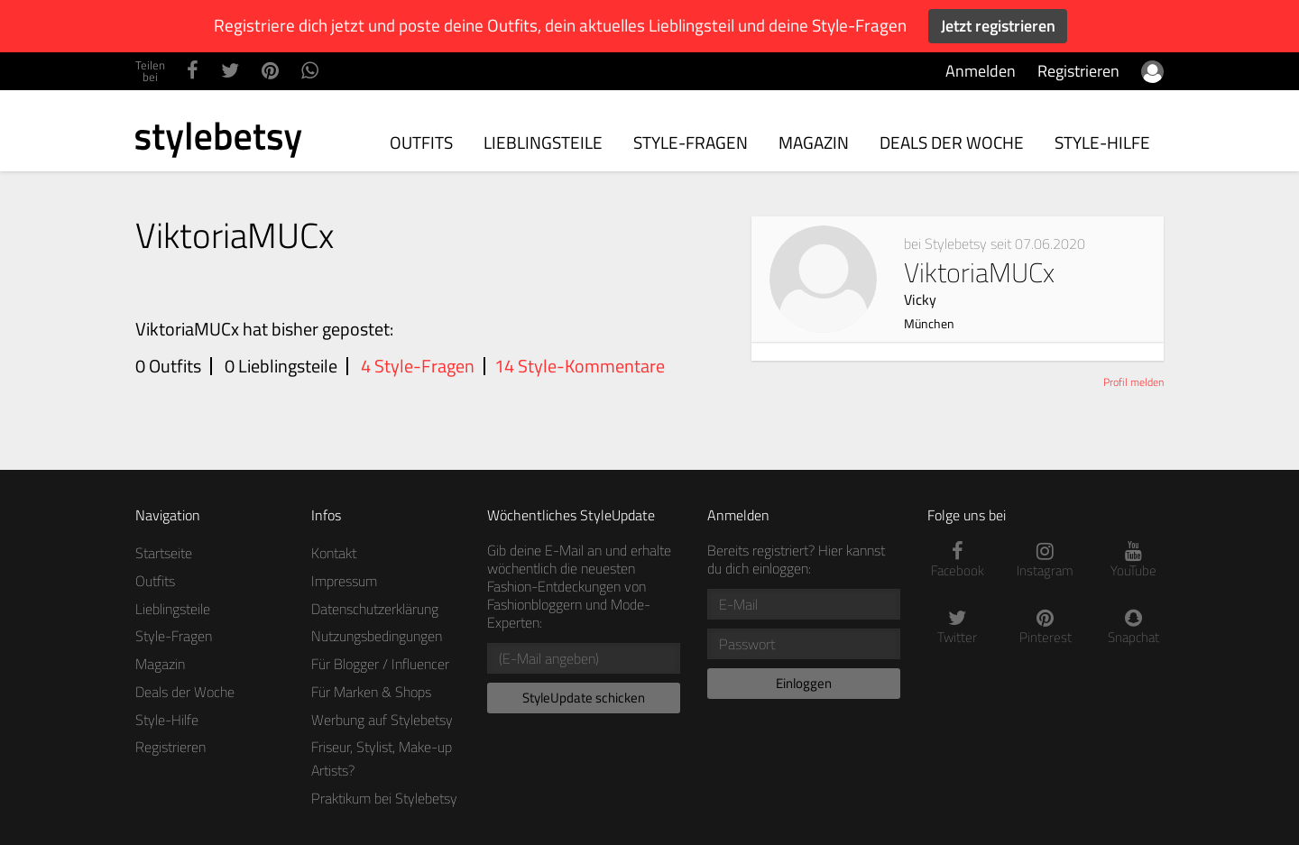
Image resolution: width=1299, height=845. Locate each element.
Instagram (1045, 560)
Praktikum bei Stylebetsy (384, 798)
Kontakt (333, 553)
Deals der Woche (952, 142)
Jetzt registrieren (998, 26)
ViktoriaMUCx (994, 281)
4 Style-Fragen (417, 366)
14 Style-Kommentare (579, 366)
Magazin (813, 142)
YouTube (1134, 560)
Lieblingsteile (543, 142)
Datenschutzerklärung (374, 609)
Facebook (958, 560)
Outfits (421, 142)
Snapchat (1134, 627)
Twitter (958, 627)
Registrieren (1078, 71)
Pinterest (1045, 627)
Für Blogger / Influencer (380, 664)
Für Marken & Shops (371, 692)
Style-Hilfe (1102, 142)
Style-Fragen (690, 142)
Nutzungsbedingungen (376, 636)
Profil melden (1133, 381)
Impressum (344, 581)
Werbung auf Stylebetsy (382, 719)
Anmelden (980, 71)
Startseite (163, 553)
